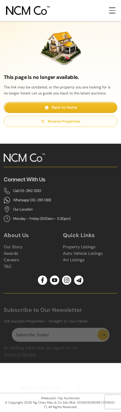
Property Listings (79, 249)
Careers (11, 262)
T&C (8, 269)
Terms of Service (20, 356)
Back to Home (60, 107)
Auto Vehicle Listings (83, 256)
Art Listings (74, 262)
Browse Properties (60, 121)
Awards (11, 256)
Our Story (13, 249)
